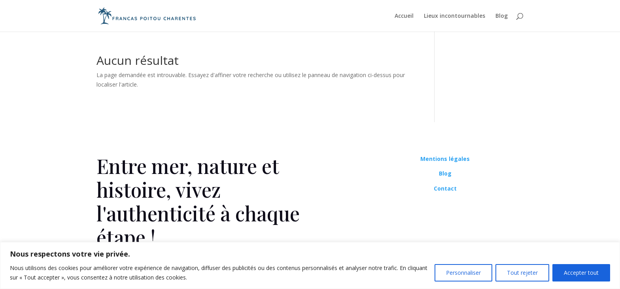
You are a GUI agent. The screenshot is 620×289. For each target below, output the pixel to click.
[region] (310, 265)
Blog (501, 16)
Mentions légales (445, 158)
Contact (445, 188)
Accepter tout (581, 272)
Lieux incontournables (454, 16)
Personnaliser (463, 272)
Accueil (404, 16)
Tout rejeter (522, 272)
